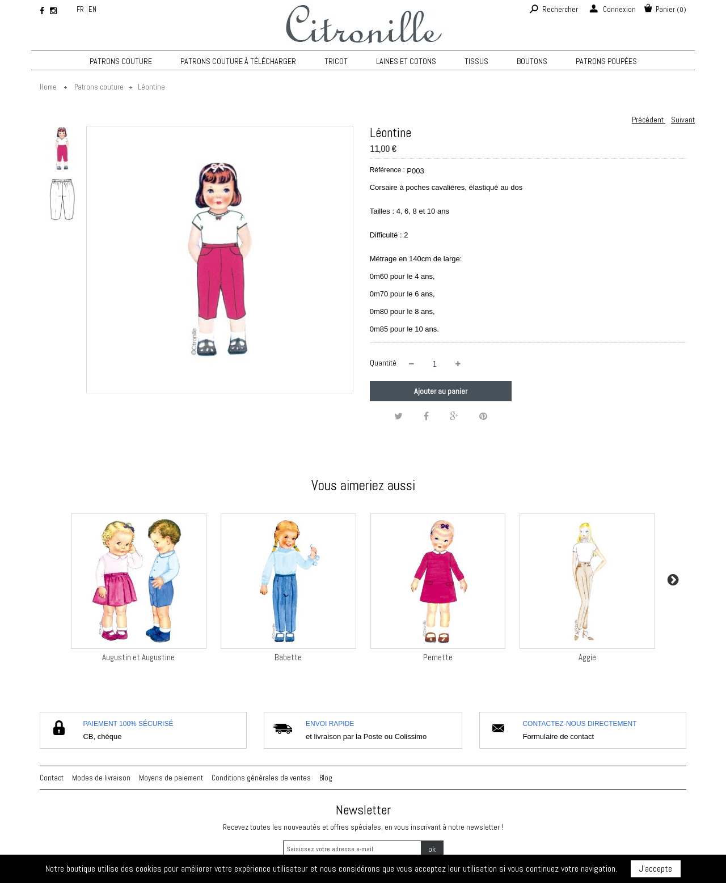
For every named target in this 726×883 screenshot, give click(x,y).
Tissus (476, 61)
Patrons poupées (606, 61)
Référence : (387, 170)
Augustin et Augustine (138, 657)
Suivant (683, 119)
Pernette (438, 657)
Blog (325, 778)
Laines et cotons (406, 61)
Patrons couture (121, 61)
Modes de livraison (101, 778)
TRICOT (336, 61)
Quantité (383, 363)
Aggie (587, 657)
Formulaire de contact (558, 736)
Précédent (648, 119)
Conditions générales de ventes (261, 778)
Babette (288, 657)
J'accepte (655, 868)
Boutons (532, 61)
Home (48, 87)
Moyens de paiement (171, 778)
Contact (52, 778)
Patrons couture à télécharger (238, 61)
